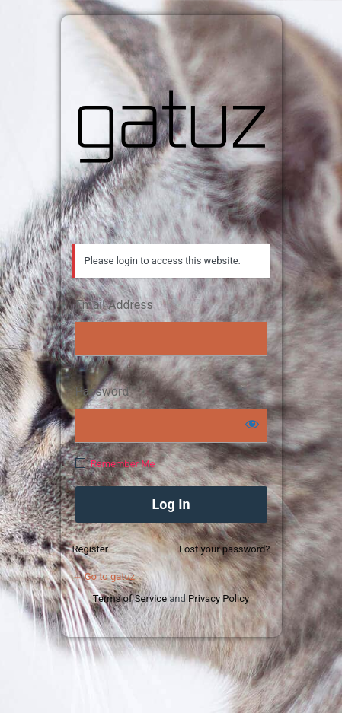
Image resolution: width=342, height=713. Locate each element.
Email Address (114, 305)
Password (102, 391)
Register (90, 549)
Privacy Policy (218, 598)
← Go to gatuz (104, 576)
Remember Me (123, 463)
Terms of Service (130, 598)
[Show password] (252, 424)
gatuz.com (171, 126)
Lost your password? (224, 549)
